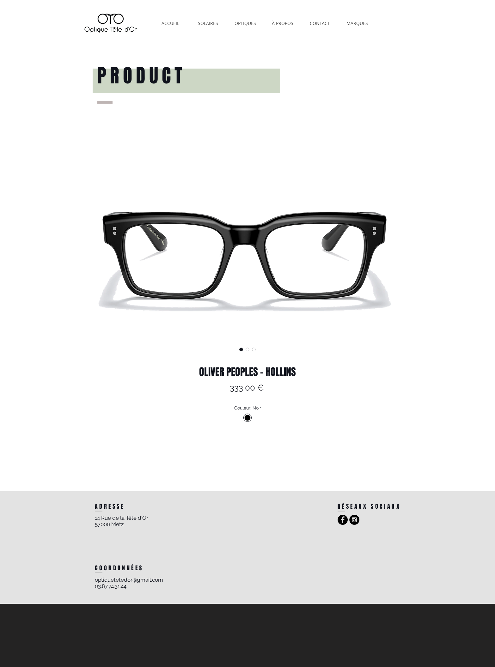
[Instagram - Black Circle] (354, 520)
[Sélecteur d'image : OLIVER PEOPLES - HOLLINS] (241, 349)
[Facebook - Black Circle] (343, 520)
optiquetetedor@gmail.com (129, 580)
